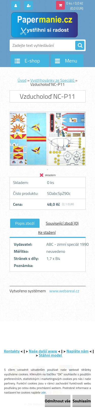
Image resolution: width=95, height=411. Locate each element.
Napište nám (77, 351)
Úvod (21, 80)
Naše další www (43, 351)
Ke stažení (47, 232)
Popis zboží (24, 223)
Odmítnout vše (58, 401)
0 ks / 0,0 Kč (74, 3)
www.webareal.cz (64, 291)
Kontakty (12, 351)
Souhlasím (81, 401)
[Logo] (44, 24)
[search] (79, 45)
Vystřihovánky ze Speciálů (52, 80)
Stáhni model (51, 355)
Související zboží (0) (62, 223)
